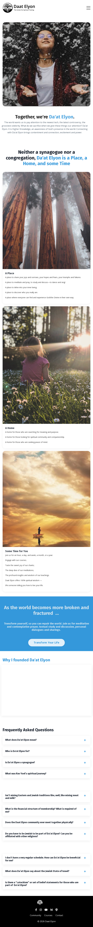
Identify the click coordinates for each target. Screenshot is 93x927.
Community (35, 915)
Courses (48, 915)
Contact (59, 915)
